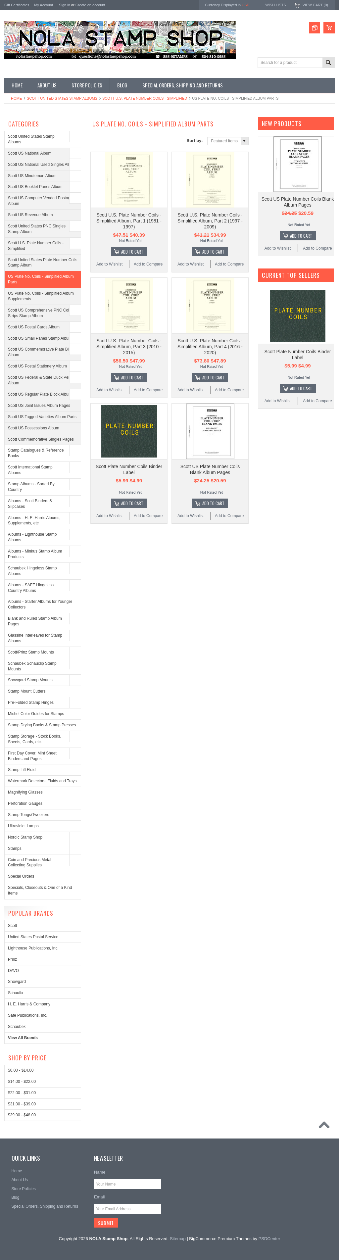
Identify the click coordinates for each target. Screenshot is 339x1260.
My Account (43, 5)
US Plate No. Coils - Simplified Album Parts (41, 279)
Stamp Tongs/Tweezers (28, 814)
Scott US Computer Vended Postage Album (40, 201)
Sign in (64, 5)
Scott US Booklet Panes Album (35, 186)
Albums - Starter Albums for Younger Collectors (40, 604)
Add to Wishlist (109, 264)
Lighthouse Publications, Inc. (33, 948)
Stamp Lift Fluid (21, 769)
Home (16, 98)
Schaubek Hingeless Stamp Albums (32, 571)
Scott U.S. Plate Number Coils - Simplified (144, 98)
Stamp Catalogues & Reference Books (36, 453)
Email (99, 1196)
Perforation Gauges (25, 803)
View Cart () (315, 5)
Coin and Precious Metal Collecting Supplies (29, 862)
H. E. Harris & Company (29, 1004)
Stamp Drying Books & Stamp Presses (42, 725)
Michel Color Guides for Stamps (36, 713)
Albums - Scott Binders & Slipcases (30, 504)
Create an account (90, 5)
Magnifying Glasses (25, 792)
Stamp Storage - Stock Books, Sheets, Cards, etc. (34, 739)
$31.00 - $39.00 (22, 1104)
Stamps (15, 848)
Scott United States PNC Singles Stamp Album (37, 229)
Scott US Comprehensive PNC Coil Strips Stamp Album (39, 313)
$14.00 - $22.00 (22, 1081)
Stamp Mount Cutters (26, 691)
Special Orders (21, 876)
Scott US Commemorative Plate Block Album (41, 352)
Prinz (12, 959)
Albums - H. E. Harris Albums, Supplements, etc (34, 520)
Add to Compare (148, 264)
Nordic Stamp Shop (25, 837)
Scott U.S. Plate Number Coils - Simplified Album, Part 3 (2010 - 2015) (129, 346)
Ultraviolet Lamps (23, 826)
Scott (12, 925)
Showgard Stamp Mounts (30, 680)
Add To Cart (132, 251)
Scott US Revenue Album (30, 215)
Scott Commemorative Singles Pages (41, 439)
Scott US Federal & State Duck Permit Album (41, 380)
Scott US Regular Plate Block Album (40, 394)
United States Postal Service (33, 937)
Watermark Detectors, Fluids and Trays (42, 781)
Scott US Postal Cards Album (34, 327)
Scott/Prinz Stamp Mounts (31, 652)
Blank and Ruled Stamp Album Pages (35, 621)
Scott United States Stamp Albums (62, 98)
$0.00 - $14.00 (20, 1070)
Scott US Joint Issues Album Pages (39, 405)
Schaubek (16, 1026)
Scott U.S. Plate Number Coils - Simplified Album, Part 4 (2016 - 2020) (210, 346)
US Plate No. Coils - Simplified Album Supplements (41, 296)
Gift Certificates (16, 5)
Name (100, 1172)
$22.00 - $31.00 (22, 1092)
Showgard (17, 981)
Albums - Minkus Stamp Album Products (35, 554)
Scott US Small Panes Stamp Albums (41, 338)
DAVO (13, 970)
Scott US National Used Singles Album (42, 164)
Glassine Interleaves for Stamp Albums (35, 638)
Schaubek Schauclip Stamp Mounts (32, 666)
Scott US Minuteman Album (32, 175)
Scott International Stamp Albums (30, 470)
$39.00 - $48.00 (22, 1115)
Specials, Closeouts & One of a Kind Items (40, 890)
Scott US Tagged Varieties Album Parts (42, 416)
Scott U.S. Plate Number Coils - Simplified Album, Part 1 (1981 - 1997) (129, 220)
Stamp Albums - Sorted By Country (31, 487)
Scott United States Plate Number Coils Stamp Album (42, 263)
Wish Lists (275, 5)
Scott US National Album (29, 153)
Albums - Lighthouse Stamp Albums (32, 537)
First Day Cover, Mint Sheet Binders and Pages (32, 756)
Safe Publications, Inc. (27, 1015)
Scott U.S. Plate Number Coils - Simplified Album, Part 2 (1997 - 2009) (210, 220)
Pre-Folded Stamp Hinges (31, 702)
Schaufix (15, 993)
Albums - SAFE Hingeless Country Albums (31, 588)
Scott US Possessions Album (33, 428)
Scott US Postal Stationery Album (37, 366)
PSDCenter (269, 1238)
